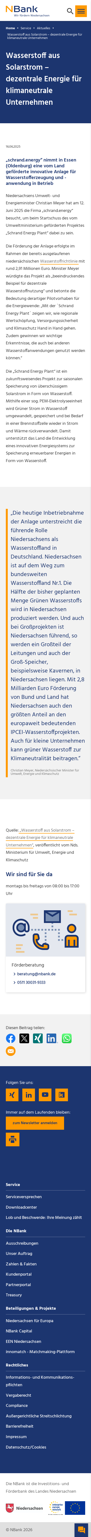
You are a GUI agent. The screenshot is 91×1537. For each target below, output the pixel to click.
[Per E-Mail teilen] (11, 1051)
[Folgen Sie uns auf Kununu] (61, 1095)
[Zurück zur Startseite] (28, 14)
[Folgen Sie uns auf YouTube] (45, 1095)
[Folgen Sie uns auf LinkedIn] (28, 1095)
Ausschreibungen (22, 1243)
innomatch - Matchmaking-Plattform (40, 1352)
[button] (81, 11)
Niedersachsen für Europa (29, 1321)
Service (26, 28)
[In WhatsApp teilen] (67, 1038)
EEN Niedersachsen (23, 1341)
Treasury (14, 1295)
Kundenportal (19, 1274)
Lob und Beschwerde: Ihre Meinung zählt (44, 1217)
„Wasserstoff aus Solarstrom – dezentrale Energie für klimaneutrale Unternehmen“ (40, 838)
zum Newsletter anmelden (35, 1123)
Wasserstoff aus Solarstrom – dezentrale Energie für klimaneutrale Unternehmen (44, 36)
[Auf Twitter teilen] (24, 1038)
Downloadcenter (21, 1207)
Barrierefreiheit (19, 1426)
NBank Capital (19, 1331)
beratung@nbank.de (36, 974)
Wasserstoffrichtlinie (59, 261)
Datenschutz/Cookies (26, 1447)
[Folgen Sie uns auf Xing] (12, 1095)
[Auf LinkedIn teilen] (52, 1038)
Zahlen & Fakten (21, 1264)
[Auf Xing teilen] (38, 1038)
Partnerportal (18, 1285)
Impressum (16, 1437)
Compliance (17, 1405)
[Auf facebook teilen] (11, 1038)
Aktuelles (43, 28)
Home (10, 28)
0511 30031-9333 (31, 982)
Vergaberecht (18, 1395)
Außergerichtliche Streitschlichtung (39, 1416)
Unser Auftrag (19, 1253)
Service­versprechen (24, 1197)
